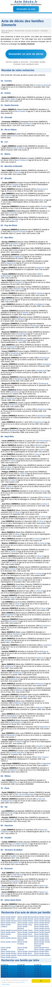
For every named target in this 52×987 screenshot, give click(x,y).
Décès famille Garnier (42, 942)
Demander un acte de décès (26, 54)
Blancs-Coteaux (20, 160)
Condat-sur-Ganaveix (43, 85)
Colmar (37, 454)
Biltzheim (38, 445)
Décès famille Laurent (25, 923)
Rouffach (18, 742)
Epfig (16, 250)
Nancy (16, 172)
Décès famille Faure (24, 934)
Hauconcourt (41, 189)
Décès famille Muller (41, 936)
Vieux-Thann (42, 757)
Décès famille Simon (8, 923)
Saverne (9, 300)
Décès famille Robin (41, 951)
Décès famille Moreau (42, 921)
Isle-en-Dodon (20, 111)
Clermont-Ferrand (18, 232)
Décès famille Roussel (25, 955)
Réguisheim (44, 727)
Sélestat (25, 313)
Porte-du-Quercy (18, 148)
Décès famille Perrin (41, 948)
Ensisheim (10, 615)
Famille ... (5, 965)
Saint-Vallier (10, 99)
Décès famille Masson (9, 957)
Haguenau (18, 257)
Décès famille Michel (41, 923)
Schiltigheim (39, 304)
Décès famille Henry (41, 953)
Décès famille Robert (25, 921)
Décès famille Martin (8, 917)
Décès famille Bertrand (22, 927)
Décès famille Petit (7, 919)
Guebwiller (16, 634)
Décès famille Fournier (9, 930)
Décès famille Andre (41, 938)
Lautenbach (47, 645)
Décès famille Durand (25, 919)
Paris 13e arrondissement (23, 794)
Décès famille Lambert (25, 932)
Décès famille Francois (22, 949)
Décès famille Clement (25, 951)
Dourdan (15, 881)
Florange (15, 185)
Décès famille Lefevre (9, 942)
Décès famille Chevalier (39, 945)
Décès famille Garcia (42, 928)
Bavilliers (13, 856)
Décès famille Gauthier (6, 949)
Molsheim (17, 289)
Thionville (13, 213)
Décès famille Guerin (42, 940)
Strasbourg (34, 325)
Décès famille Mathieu (42, 955)
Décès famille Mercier (9, 938)
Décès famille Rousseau (6, 935)
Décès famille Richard (9, 921)
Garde (10, 813)
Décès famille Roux (41, 925)
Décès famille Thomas (42, 917)
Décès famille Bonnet (42, 930)
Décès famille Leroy (24, 925)
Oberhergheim (11, 716)
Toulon (12, 819)
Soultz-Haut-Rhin (18, 753)
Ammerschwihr (43, 441)
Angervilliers (16, 875)
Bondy (11, 906)
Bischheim (14, 244)
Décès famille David (41, 927)
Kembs (8, 640)
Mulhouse (43, 651)
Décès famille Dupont (42, 932)
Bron (16, 782)
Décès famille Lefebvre (6, 926)
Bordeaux (27, 124)
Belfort (16, 862)
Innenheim (18, 282)
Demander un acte (26, 9)
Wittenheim (13, 770)
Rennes (15, 136)
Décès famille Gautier (9, 955)
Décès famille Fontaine (22, 943)
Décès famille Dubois (42, 919)
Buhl (42, 450)
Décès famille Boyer (8, 951)
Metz (8, 195)
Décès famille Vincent (25, 936)
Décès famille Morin (24, 953)
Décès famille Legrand (42, 950)
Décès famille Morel (8, 932)
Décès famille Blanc (41, 934)
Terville (43, 206)
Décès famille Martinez (22, 939)
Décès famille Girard (24, 930)
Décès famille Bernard (25, 917)
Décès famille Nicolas (9, 953)
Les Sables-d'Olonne (20, 844)
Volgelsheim (46, 764)
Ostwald (39, 293)
